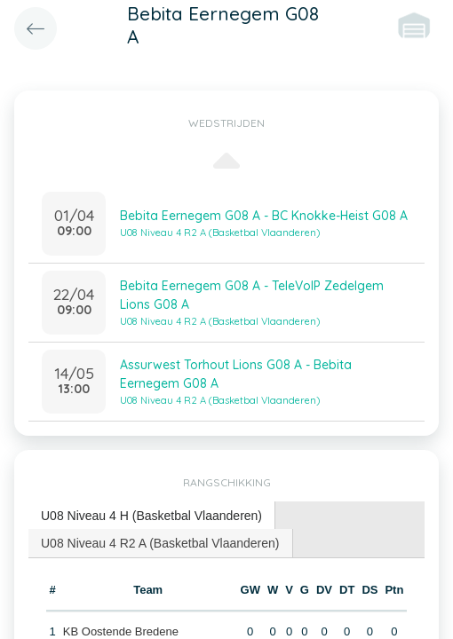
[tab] (151, 516)
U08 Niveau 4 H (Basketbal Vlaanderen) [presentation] (151, 516)
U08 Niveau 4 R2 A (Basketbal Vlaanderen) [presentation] (160, 543)
